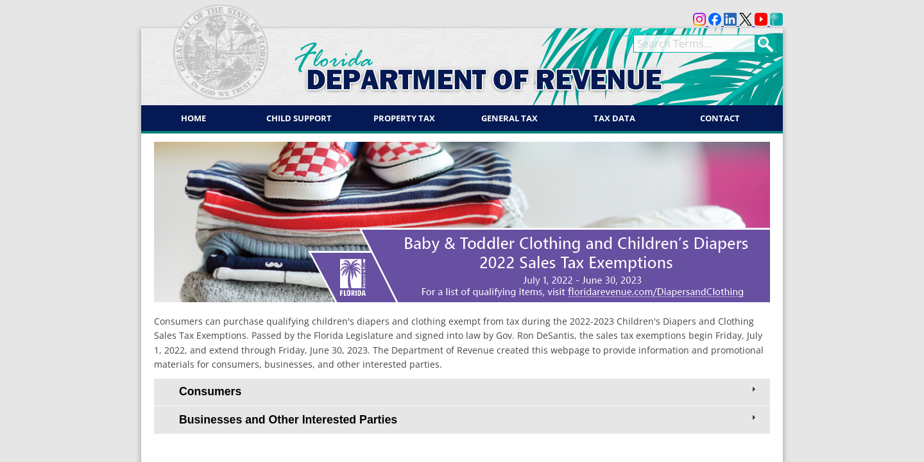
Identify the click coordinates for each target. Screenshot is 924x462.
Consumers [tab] (468, 391)
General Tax (509, 118)
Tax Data (614, 118)
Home (193, 118)
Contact (720, 118)
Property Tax (404, 118)
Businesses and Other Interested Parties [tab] (468, 419)
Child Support (299, 118)
